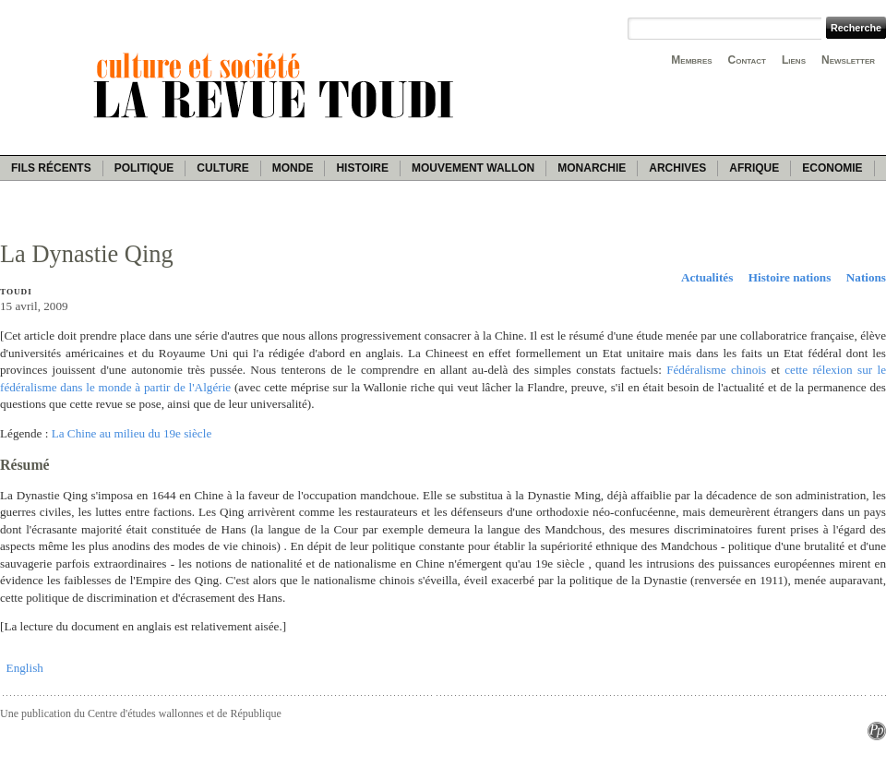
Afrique (754, 168)
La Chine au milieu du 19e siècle (132, 433)
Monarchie (591, 168)
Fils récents (51, 168)
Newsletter (848, 60)
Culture (222, 168)
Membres (691, 60)
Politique (144, 168)
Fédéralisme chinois (716, 370)
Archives (677, 168)
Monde (293, 168)
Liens (794, 60)
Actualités (707, 277)
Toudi (16, 291)
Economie (832, 168)
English (24, 668)
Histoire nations (790, 277)
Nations (866, 277)
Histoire (362, 168)
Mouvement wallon (473, 168)
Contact (747, 60)
